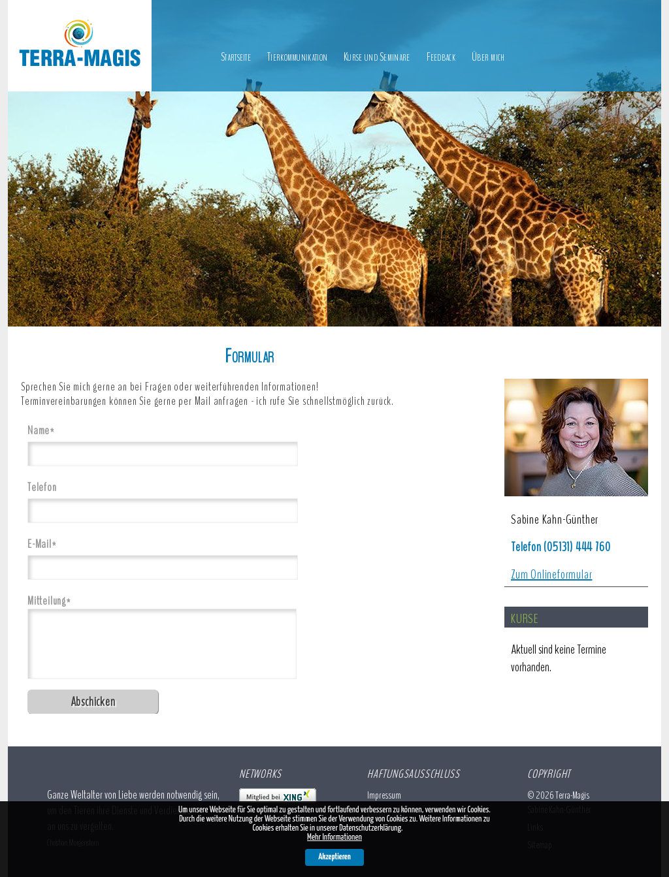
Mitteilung (49, 600)
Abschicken (93, 701)
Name (47, 430)
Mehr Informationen (334, 837)
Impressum (384, 795)
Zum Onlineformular (551, 574)
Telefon (42, 487)
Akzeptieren (334, 857)
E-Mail (47, 543)
